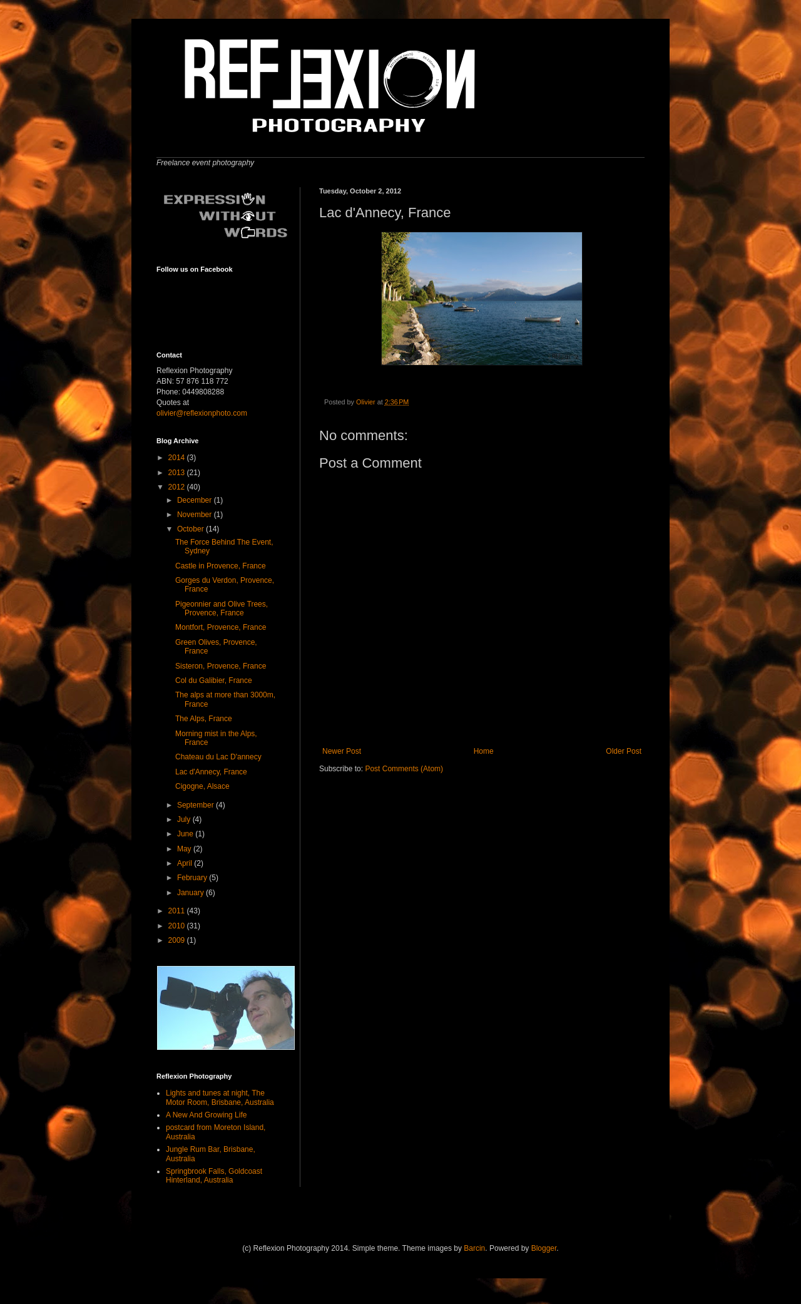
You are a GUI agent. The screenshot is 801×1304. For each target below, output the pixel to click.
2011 (177, 910)
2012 (177, 487)
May (185, 849)
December (195, 500)
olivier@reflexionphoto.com (201, 413)
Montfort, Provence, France (220, 627)
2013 (177, 472)
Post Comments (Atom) (404, 768)
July (185, 819)
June (186, 833)
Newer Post (341, 751)
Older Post (623, 751)
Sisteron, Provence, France (220, 666)
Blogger (544, 1248)
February (193, 877)
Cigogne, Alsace (202, 786)
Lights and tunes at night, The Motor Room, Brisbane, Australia (220, 1097)
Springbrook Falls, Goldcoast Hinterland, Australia (214, 1175)
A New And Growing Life (206, 1115)
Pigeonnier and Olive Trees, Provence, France (221, 608)
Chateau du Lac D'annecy (218, 756)
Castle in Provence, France (220, 566)
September (196, 805)
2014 (177, 457)
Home (484, 751)
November (195, 514)
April (185, 863)
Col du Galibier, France (213, 680)
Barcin (474, 1248)
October (191, 529)
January (191, 892)
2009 (177, 940)
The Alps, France (203, 718)
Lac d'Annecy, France (211, 772)
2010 (177, 926)
